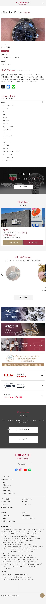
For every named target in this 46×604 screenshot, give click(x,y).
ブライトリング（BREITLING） (10, 532)
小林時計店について (7, 479)
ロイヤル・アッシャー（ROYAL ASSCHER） (13, 575)
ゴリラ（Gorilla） (6, 568)
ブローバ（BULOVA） (7, 553)
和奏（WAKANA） (29, 579)
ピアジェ (5, 148)
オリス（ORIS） (19, 542)
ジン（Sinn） (37, 538)
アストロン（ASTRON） (26, 551)
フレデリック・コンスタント (11, 151)
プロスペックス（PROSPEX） (9, 551)
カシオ (5, 118)
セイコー (5, 139)
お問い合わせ (12, 242)
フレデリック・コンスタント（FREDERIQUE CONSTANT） (18, 545)
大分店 (6, 229)
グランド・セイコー (9, 127)
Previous (3, 274)
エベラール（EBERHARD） (24, 538)
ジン (4, 133)
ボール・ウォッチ (8, 160)
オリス (5, 114)
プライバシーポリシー (28, 518)
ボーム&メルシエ (8, 157)
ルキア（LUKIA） (32, 560)
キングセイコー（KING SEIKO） (10, 549)
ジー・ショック (7, 136)
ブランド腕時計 (5, 499)
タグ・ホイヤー (7, 142)
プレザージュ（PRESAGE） (28, 549)
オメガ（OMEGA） (6, 529)
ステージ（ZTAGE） (7, 564)
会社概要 (5, 488)
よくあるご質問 (5, 515)
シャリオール (7, 130)
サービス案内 (6, 490)
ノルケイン (6, 145)
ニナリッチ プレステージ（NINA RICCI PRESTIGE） (15, 577)
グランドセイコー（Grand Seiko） (30, 532)
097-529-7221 (10, 235)
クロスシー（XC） (20, 560)
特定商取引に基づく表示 (8, 521)
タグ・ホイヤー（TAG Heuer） (10, 534)
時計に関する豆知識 (7, 507)
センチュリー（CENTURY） (9, 566)
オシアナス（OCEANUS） (27, 557)
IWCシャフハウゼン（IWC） (35, 529)
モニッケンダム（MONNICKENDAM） (11, 579)
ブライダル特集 (5, 502)
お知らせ (24, 513)
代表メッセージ (7, 485)
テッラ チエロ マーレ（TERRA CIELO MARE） (27, 564)
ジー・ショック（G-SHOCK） (9, 557)
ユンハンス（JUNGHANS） (33, 547)
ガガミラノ (6, 124)
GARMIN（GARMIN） (7, 562)
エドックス (6, 108)
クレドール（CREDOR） (8, 538)
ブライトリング (7, 154)
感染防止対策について (9, 493)
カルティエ (6, 121)
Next (43, 274)
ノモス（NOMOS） (6, 540)
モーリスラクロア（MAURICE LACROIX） (13, 547)
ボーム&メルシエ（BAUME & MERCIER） (12, 536)
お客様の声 (4, 504)
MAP (24, 233)
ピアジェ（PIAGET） (19, 529)
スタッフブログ (26, 504)
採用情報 (3, 513)
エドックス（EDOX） (7, 542)
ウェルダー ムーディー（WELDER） (25, 562)
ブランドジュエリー (27, 499)
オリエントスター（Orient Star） (28, 566)
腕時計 (3, 102)
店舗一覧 (5, 482)
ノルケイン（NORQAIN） (27, 534)
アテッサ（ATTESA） (7, 560)
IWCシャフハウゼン (8, 105)
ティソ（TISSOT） (31, 536)
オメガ (5, 111)
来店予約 (33, 242)
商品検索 (23, 464)
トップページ (5, 477)
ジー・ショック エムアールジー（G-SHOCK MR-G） (16, 555)
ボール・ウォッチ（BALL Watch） (23, 540)
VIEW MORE (23, 186)
